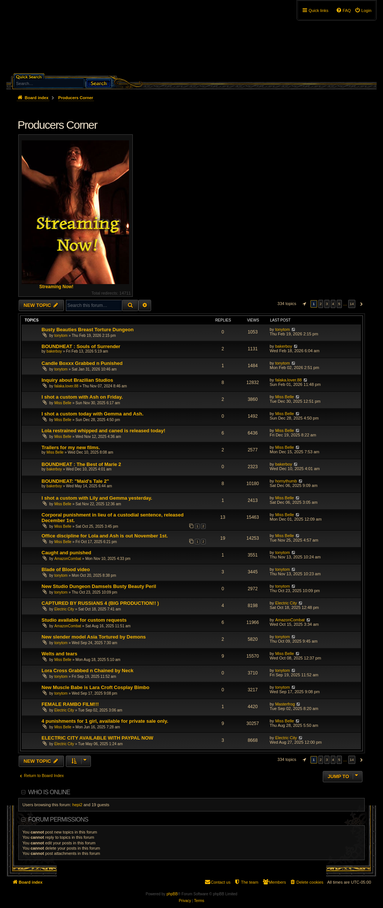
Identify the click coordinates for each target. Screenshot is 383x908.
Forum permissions (58, 819)
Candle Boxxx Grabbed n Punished (82, 363)
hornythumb (286, 481)
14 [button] (352, 304)
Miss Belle (62, 403)
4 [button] (333, 304)
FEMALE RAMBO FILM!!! (70, 704)
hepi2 (77, 804)
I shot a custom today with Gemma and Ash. (93, 414)
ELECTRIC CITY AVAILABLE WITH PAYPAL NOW (97, 738)
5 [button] (339, 304)
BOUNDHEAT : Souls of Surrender (81, 346)
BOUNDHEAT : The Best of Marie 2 (81, 464)
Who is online (49, 792)
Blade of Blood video (66, 569)
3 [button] (327, 304)
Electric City (64, 609)
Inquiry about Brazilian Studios (77, 380)
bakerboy (54, 351)
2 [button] (321, 304)
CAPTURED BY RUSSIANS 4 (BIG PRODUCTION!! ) (100, 603)
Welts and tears (59, 653)
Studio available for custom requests (84, 620)
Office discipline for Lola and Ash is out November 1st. (105, 536)
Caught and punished (66, 552)
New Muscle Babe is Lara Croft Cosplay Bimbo (95, 687)
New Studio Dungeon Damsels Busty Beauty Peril (99, 586)
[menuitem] (363, 10)
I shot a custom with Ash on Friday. (82, 397)
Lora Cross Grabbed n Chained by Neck (88, 670)
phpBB (172, 894)
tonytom (61, 335)
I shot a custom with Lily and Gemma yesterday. (97, 498)
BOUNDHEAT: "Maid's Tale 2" (75, 481)
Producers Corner (57, 125)
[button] (303, 304)
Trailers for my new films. (71, 447)
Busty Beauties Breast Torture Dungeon (88, 329)
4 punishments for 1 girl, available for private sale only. (105, 721)
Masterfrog (285, 704)
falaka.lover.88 (66, 386)
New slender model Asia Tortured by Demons (94, 637)
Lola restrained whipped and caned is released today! (103, 430)
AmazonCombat (67, 559)
